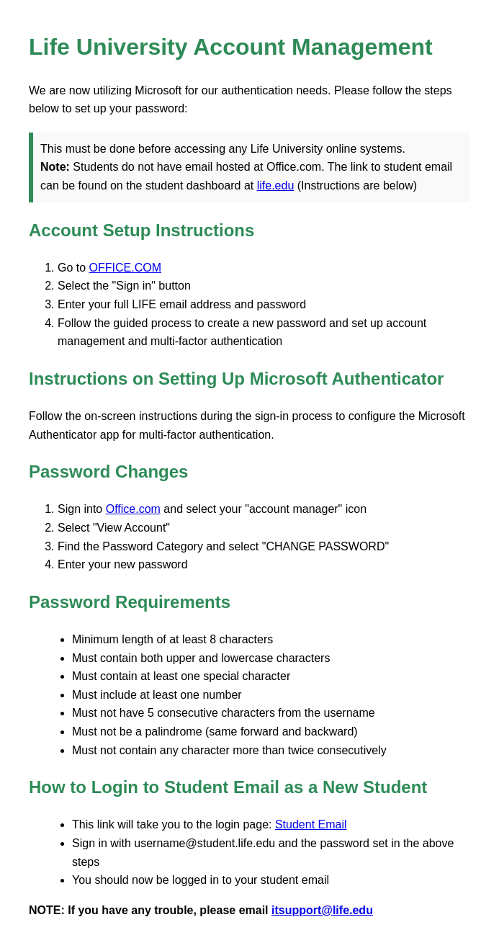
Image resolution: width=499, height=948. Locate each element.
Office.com (133, 509)
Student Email (311, 824)
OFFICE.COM (125, 267)
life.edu (276, 185)
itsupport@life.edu (322, 910)
